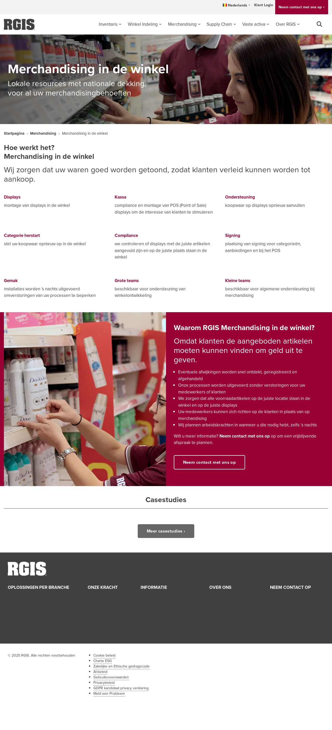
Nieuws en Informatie (165, 598)
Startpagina (14, 133)
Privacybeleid (104, 682)
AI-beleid (100, 671)
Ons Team (223, 611)
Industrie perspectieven (168, 611)
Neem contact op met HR (298, 604)
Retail (17, 598)
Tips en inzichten (161, 604)
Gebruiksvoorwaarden (111, 677)
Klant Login (263, 5)
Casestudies (157, 618)
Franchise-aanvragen (294, 611)
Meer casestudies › (166, 531)
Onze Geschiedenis (233, 604)
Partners (222, 624)
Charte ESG (102, 661)
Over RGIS (286, 24)
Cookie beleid (104, 655)
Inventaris (108, 24)
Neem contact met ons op (300, 7)
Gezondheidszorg (29, 604)
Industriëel (22, 611)
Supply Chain (219, 24)
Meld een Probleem (109, 693)
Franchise (223, 631)
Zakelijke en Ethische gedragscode (121, 666)
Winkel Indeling (143, 24)
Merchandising (182, 24)
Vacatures (223, 618)
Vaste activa (253, 24)
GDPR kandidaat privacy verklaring (121, 688)
